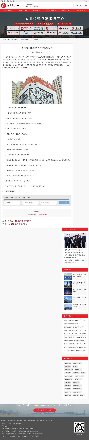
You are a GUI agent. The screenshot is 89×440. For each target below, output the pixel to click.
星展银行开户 (68, 366)
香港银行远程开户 (77, 385)
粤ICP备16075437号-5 (13, 436)
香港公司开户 (8, 10)
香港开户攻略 (68, 392)
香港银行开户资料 (69, 379)
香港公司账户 (76, 382)
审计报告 (75, 366)
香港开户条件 (68, 363)
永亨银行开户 (68, 382)
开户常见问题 (66, 10)
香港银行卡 (75, 395)
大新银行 (82, 395)
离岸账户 (83, 372)
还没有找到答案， (37, 214)
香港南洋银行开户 (10, 191)
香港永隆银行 (68, 385)
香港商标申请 (40, 420)
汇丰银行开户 (78, 369)
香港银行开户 (11, 420)
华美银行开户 (76, 372)
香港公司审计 (37, 10)
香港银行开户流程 (77, 363)
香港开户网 (10, 5)
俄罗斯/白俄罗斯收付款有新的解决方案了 (74, 340)
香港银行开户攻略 (69, 369)
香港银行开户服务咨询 (44, 410)
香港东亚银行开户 (69, 376)
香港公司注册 (23, 10)
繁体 (87, 1)
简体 (84, 1)
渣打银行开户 (78, 379)
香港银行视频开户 (77, 388)
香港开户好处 (68, 395)
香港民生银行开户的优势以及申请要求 (74, 327)
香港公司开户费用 (79, 376)
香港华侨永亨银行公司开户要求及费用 (19, 221)
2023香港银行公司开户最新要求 (17, 224)
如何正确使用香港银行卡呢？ (71, 323)
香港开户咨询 (81, 10)
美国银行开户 (68, 388)
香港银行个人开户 (21, 420)
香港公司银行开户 (15, 39)
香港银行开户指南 (51, 10)
